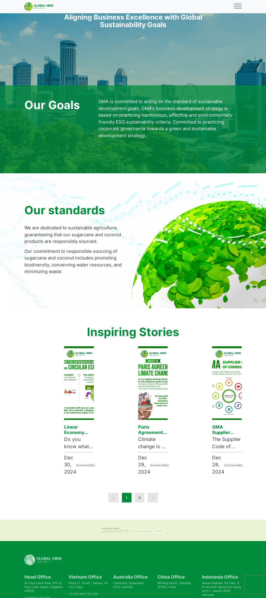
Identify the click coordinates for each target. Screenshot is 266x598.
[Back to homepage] (39, 6)
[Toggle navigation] (238, 6)
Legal (216, 590)
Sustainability (84, 451)
